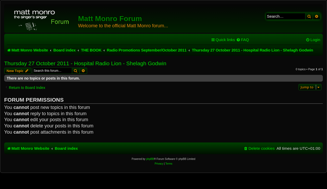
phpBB (150, 159)
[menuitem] (242, 39)
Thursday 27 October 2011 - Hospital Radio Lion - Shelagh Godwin (85, 63)
